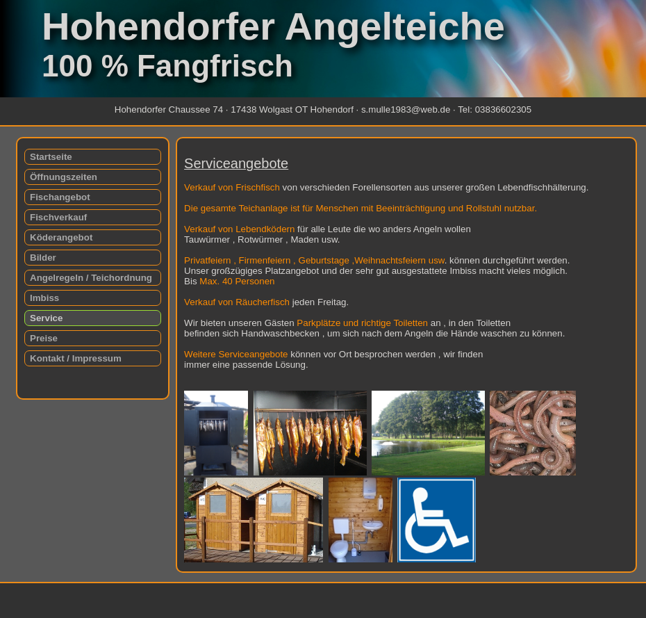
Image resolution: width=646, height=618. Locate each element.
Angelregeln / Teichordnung (91, 278)
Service (46, 318)
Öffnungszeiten (63, 177)
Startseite (51, 157)
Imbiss (44, 298)
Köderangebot (61, 237)
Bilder (43, 257)
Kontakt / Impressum (76, 358)
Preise (44, 338)
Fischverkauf (58, 217)
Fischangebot (60, 197)
